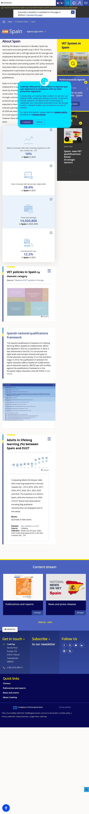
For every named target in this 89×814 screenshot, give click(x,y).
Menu (86, 3)
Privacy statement (8, 716)
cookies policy (60, 112)
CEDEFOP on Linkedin (81, 645)
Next (79, 139)
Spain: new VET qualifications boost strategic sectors (73, 157)
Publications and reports (19, 604)
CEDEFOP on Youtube (75, 645)
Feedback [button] (86, 789)
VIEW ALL (42, 622)
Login (74, 3)
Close (73, 12)
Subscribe (39, 638)
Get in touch (12, 638)
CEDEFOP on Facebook (64, 645)
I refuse (39, 122)
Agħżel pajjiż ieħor (35, 31)
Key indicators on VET (30, 526)
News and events (11, 692)
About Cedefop (10, 697)
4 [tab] (77, 172)
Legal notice (34, 716)
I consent (27, 122)
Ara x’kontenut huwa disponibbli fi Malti (63, 8)
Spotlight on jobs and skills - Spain (73, 94)
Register (80, 3)
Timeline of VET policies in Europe (29, 280)
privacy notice (39, 114)
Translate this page (33, 15)
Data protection (23, 716)
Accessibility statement (15, 713)
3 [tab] (73, 172)
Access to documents (50, 713)
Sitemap (44, 716)
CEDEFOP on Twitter (70, 645)
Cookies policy (65, 713)
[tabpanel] (73, 144)
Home (3, 21)
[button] (6, 808)
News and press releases (62, 604)
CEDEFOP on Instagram (64, 651)
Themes (6, 683)
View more (72, 104)
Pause (85, 82)
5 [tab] (80, 172)
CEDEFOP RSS (70, 651)
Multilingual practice (33, 713)
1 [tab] (66, 172)
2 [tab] (70, 172)
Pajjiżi (10, 22)
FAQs (4, 713)
